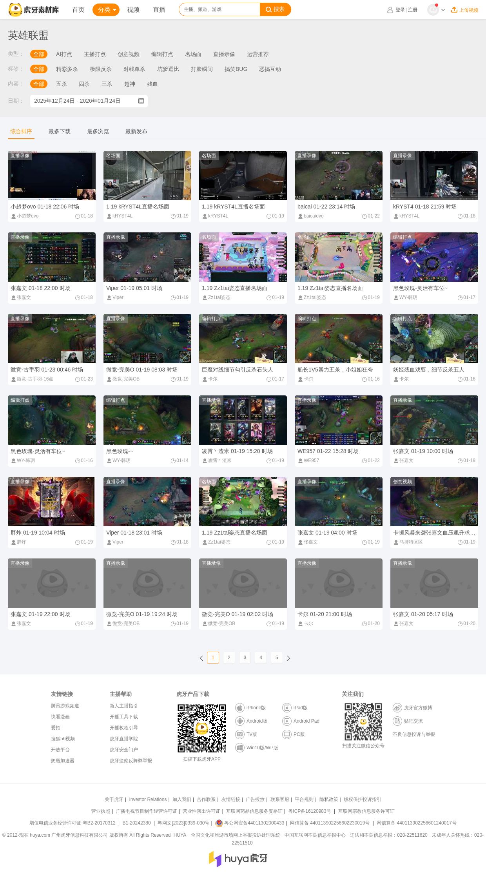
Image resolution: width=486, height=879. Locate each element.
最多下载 (60, 131)
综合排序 (21, 131)
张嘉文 (21, 297)
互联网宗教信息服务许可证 (366, 811)
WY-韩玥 (405, 297)
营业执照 (100, 811)
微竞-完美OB (123, 379)
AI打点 (64, 54)
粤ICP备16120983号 (309, 811)
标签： (16, 68)
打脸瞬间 (202, 69)
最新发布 (136, 131)
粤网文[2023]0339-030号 (183, 823)
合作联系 (206, 799)
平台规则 (304, 799)
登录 (400, 10)
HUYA (180, 835)
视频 (133, 9)
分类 (107, 9)
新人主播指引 (124, 706)
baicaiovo (310, 216)
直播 (159, 9)
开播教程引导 (124, 727)
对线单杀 (134, 69)
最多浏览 (98, 131)
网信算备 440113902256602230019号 (330, 823)
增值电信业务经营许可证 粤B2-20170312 (73, 823)
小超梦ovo (24, 216)
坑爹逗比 (168, 69)
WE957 (308, 460)
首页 (78, 9)
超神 (129, 84)
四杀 (84, 84)
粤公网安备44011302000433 (249, 823)
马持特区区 (408, 542)
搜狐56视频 (63, 738)
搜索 (275, 9)
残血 (152, 84)
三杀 (107, 84)
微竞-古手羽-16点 (32, 379)
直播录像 (224, 54)
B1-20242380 (137, 823)
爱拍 (55, 727)
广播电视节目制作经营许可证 (146, 811)
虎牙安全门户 (124, 749)
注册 (412, 10)
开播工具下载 (124, 717)
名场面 (193, 54)
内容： (16, 83)
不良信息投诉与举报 (414, 734)
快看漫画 (60, 717)
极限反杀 (101, 69)
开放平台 (60, 749)
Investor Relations (148, 799)
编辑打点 (162, 54)
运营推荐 (258, 54)
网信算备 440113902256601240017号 (416, 823)
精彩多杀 (67, 69)
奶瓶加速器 (62, 760)
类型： (16, 54)
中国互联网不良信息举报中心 (315, 835)
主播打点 (95, 54)
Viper (114, 297)
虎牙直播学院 (124, 738)
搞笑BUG (236, 69)
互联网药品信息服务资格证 (254, 811)
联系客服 (279, 799)
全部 (38, 54)
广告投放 (255, 799)
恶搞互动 (270, 69)
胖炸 (18, 542)
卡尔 (210, 379)
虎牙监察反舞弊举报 (131, 760)
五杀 (61, 84)
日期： (16, 101)
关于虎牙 (114, 799)
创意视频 (129, 54)
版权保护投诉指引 (362, 799)
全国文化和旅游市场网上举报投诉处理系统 (235, 835)
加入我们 (181, 799)
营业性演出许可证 (201, 811)
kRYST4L (119, 216)
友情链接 (230, 799)
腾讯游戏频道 (65, 706)
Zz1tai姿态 (216, 297)
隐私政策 (328, 799)
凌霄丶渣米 (217, 460)
